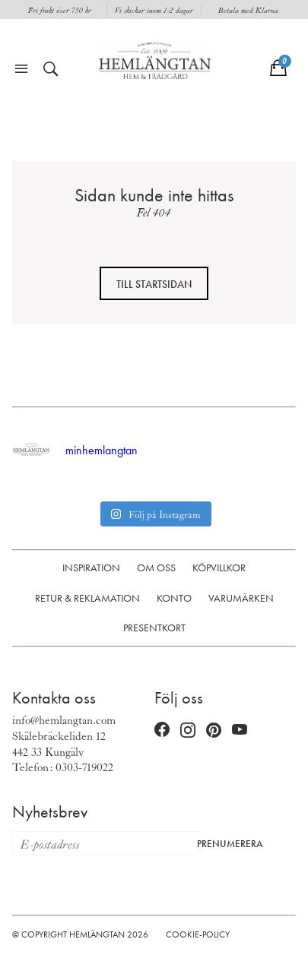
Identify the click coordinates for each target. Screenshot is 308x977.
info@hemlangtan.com (64, 719)
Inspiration (91, 567)
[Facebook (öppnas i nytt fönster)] (162, 730)
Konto (174, 598)
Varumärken (241, 598)
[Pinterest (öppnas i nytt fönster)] (213, 729)
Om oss (156, 567)
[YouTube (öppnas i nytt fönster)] (239, 730)
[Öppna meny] (21, 69)
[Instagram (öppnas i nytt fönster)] (187, 730)
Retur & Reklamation (87, 598)
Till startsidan (154, 284)
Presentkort (154, 627)
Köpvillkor (219, 567)
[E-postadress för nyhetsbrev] (100, 843)
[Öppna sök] (51, 69)
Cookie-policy (198, 934)
